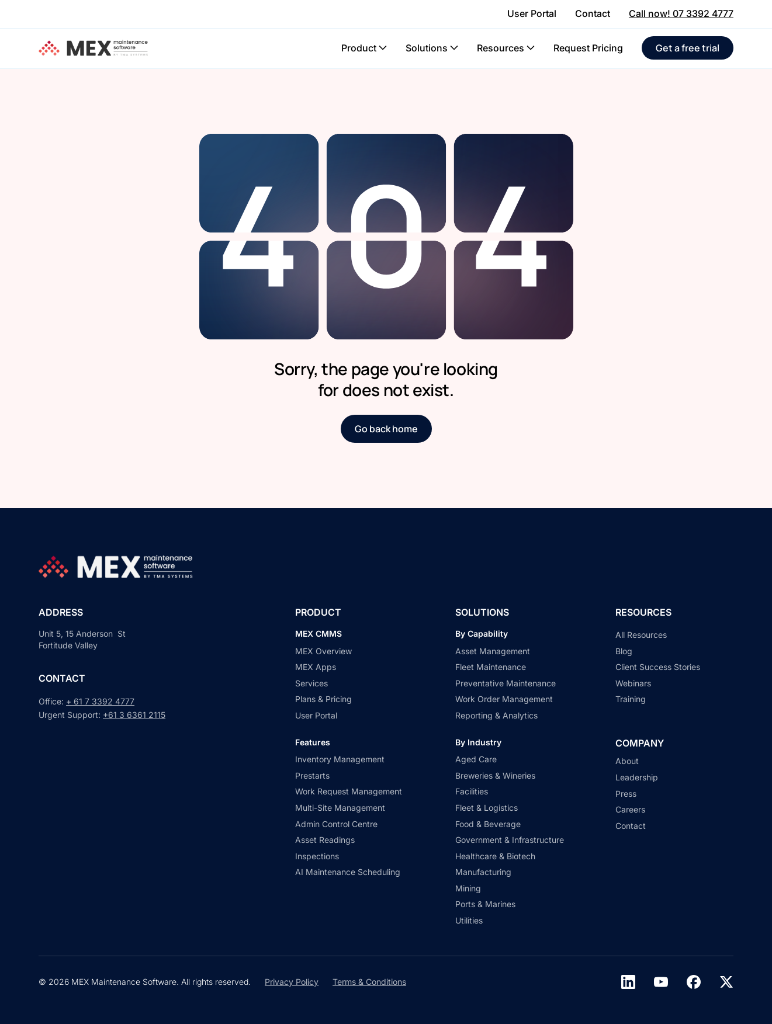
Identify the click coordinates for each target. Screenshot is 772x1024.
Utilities (469, 920)
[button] (364, 47)
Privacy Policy (292, 982)
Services (311, 683)
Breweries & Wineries (495, 775)
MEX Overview (323, 651)
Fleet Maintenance (490, 667)
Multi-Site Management (340, 808)
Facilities (471, 791)
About (627, 761)
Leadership (636, 777)
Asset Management (492, 651)
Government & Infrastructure (509, 840)
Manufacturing (483, 872)
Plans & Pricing (323, 699)
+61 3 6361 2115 (134, 715)
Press (625, 794)
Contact (630, 826)
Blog (623, 651)
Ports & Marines (485, 904)
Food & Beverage (488, 824)
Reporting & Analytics (496, 715)
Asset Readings (325, 840)
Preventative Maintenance (505, 683)
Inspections (317, 856)
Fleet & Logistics (486, 808)
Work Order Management (504, 699)
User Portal (316, 715)
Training (630, 699)
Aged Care (476, 759)
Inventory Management (340, 759)
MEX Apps (315, 667)
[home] (95, 48)
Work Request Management (348, 791)
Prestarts (312, 775)
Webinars (633, 683)
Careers (630, 809)
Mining (468, 888)
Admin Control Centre (336, 824)
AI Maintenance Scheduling (347, 872)
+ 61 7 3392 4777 (100, 701)
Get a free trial (687, 47)
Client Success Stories (657, 667)
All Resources (641, 635)
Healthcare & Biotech (495, 856)
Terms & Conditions (369, 982)
